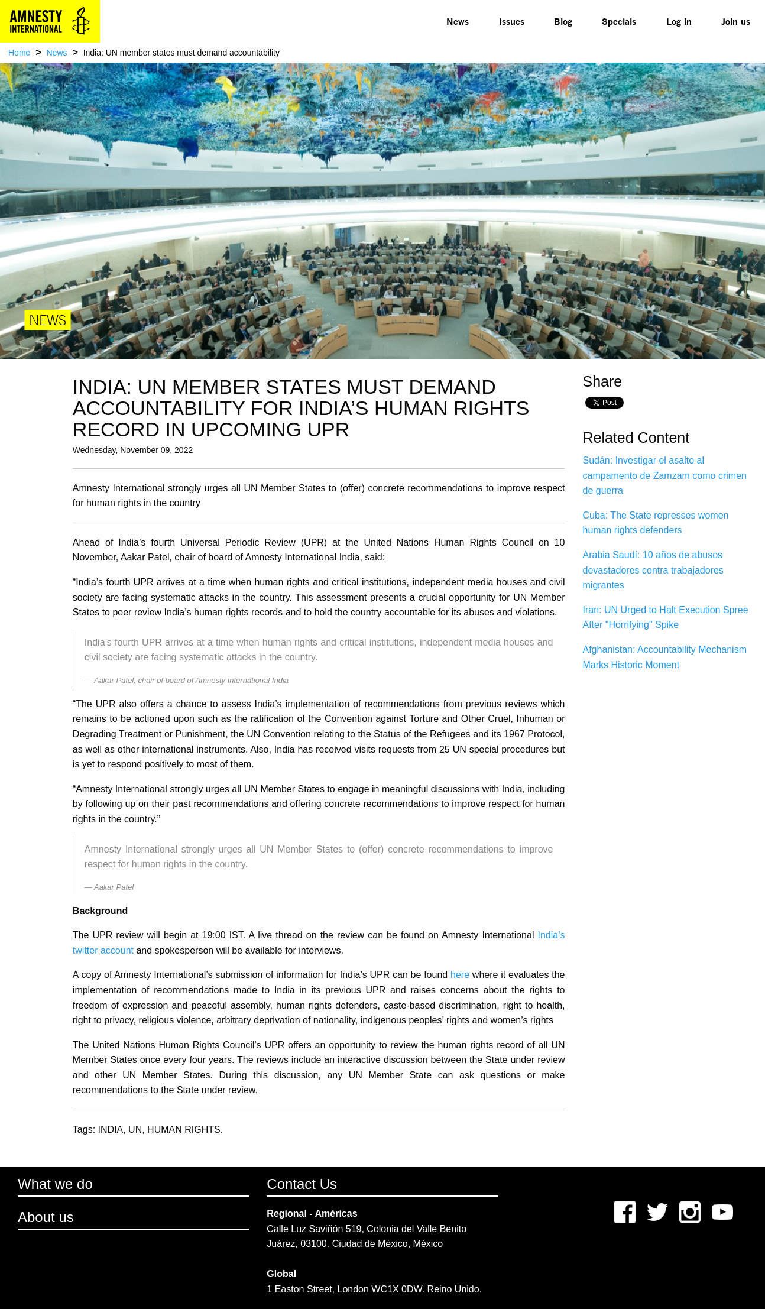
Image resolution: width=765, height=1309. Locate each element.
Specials (619, 21)
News (457, 21)
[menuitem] (458, 21)
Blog (563, 21)
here (459, 975)
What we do (55, 1184)
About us (46, 1217)
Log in (679, 21)
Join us (735, 21)
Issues (511, 21)
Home (19, 52)
